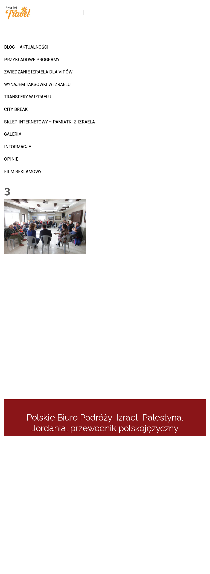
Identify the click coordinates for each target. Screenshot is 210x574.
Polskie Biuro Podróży (69, 417)
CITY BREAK (16, 109)
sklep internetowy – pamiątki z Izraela (49, 122)
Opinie (11, 159)
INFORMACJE (17, 146)
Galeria (12, 134)
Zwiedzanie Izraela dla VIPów (38, 72)
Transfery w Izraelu (27, 96)
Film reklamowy (23, 171)
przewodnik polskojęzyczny (124, 428)
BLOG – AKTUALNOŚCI (26, 47)
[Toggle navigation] (84, 12)
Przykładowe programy (32, 59)
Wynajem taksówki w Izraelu (37, 84)
